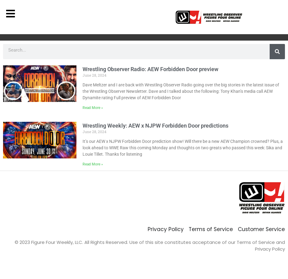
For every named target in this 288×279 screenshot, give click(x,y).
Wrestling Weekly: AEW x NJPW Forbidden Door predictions (155, 125)
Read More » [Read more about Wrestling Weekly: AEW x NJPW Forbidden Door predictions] (93, 164)
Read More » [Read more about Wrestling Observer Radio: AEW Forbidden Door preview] (93, 108)
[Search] (277, 51)
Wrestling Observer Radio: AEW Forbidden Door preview (150, 69)
